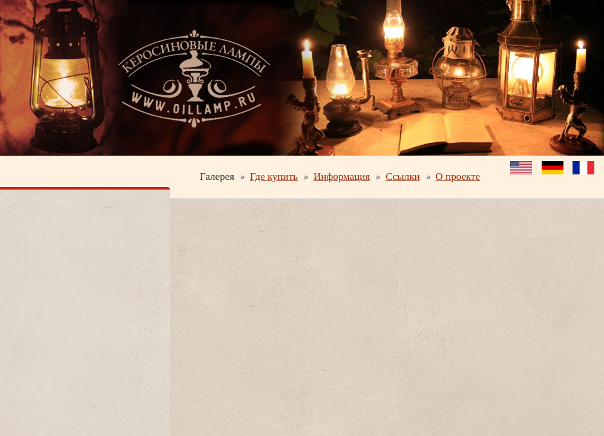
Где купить (274, 176)
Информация (341, 176)
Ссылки (402, 176)
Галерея (217, 176)
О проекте (458, 176)
